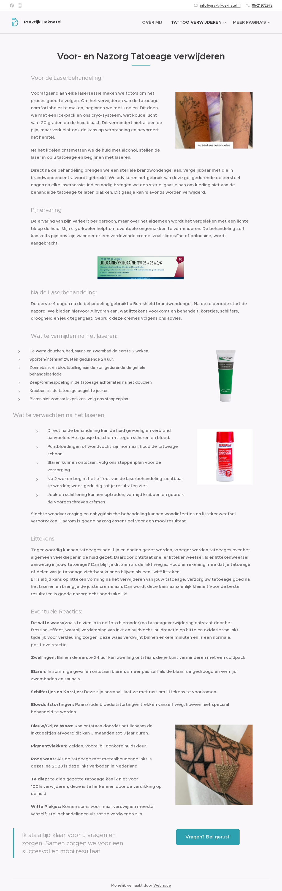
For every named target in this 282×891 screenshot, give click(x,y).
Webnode (162, 885)
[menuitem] (154, 22)
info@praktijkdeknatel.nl (220, 5)
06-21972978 (262, 5)
